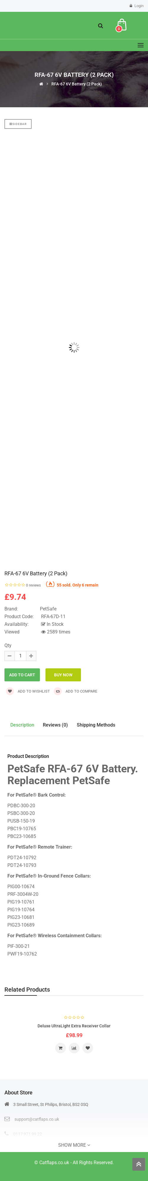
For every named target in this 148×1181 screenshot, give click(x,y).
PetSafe (48, 609)
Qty (8, 645)
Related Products (27, 989)
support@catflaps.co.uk (36, 1119)
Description (22, 725)
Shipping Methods (96, 725)
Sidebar (18, 124)
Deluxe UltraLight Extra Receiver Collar (74, 1026)
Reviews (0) (55, 725)
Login (139, 6)
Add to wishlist (28, 691)
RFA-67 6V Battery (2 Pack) (76, 84)
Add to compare (75, 691)
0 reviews (33, 585)
